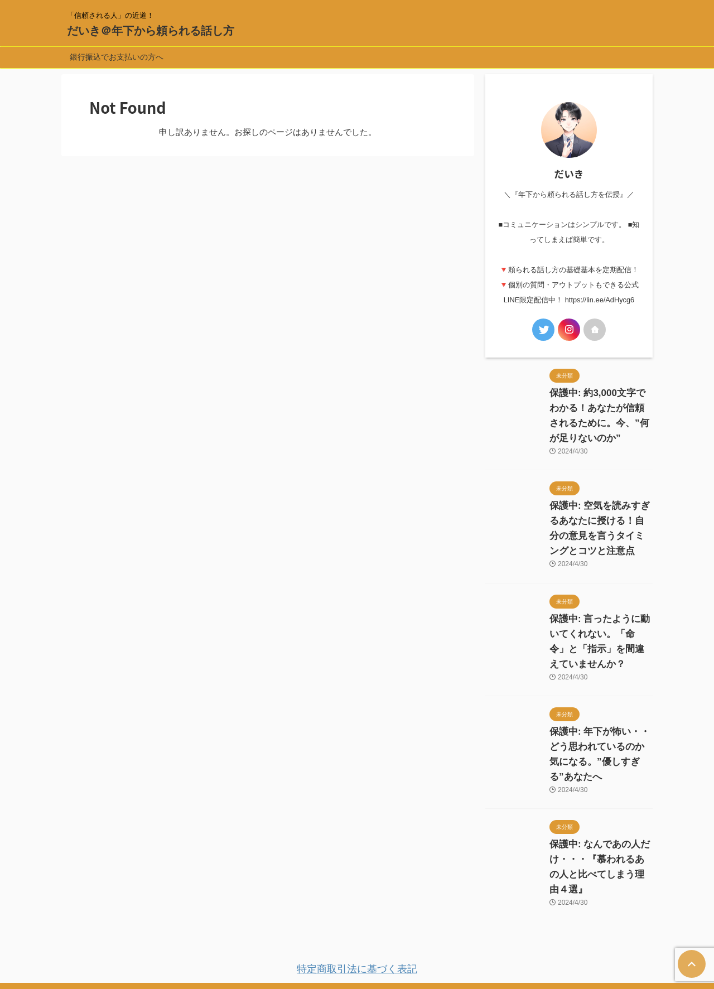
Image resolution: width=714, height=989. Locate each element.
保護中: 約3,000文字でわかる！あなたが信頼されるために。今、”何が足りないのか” (600, 408)
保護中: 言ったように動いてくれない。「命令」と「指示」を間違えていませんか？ (600, 619)
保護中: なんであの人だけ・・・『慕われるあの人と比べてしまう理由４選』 (600, 814)
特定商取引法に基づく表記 (357, 908)
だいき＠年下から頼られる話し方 (150, 31)
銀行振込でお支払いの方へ (116, 56)
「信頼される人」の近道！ (357, 937)
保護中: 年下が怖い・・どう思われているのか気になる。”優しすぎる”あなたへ (598, 716)
